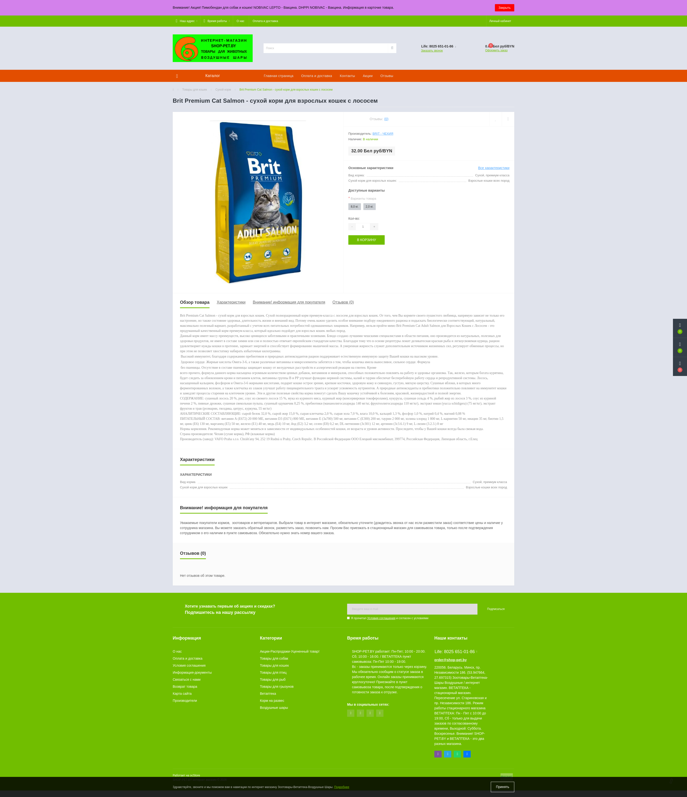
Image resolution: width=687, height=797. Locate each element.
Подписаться (496, 609)
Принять (502, 787)
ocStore (195, 775)
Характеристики (231, 302)
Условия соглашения (381, 618)
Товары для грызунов (277, 686)
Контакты (347, 76)
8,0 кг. (355, 206)
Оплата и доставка (265, 21)
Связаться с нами (187, 679)
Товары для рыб (273, 679)
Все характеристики (493, 168)
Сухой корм (223, 89)
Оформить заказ (496, 50)
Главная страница (278, 76)
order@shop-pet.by (450, 660)
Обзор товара (195, 302)
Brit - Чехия (383, 133)
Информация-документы (192, 672)
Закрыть (505, 7)
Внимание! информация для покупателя (289, 302)
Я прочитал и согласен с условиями (389, 618)
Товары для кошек (194, 89)
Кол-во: (354, 218)
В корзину (366, 240)
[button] (186, 21)
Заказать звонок (432, 50)
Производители (185, 701)
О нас (240, 21)
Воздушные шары (274, 708)
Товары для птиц (273, 672)
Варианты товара (362, 198)
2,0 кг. (370, 206)
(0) (386, 119)
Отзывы (386, 76)
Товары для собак (274, 658)
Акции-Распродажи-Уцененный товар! (290, 651)
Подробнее (341, 787)
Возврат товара (185, 686)
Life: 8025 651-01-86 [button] (456, 651)
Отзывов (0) (343, 302)
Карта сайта (182, 693)
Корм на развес (272, 701)
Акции (368, 76)
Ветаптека (268, 693)
